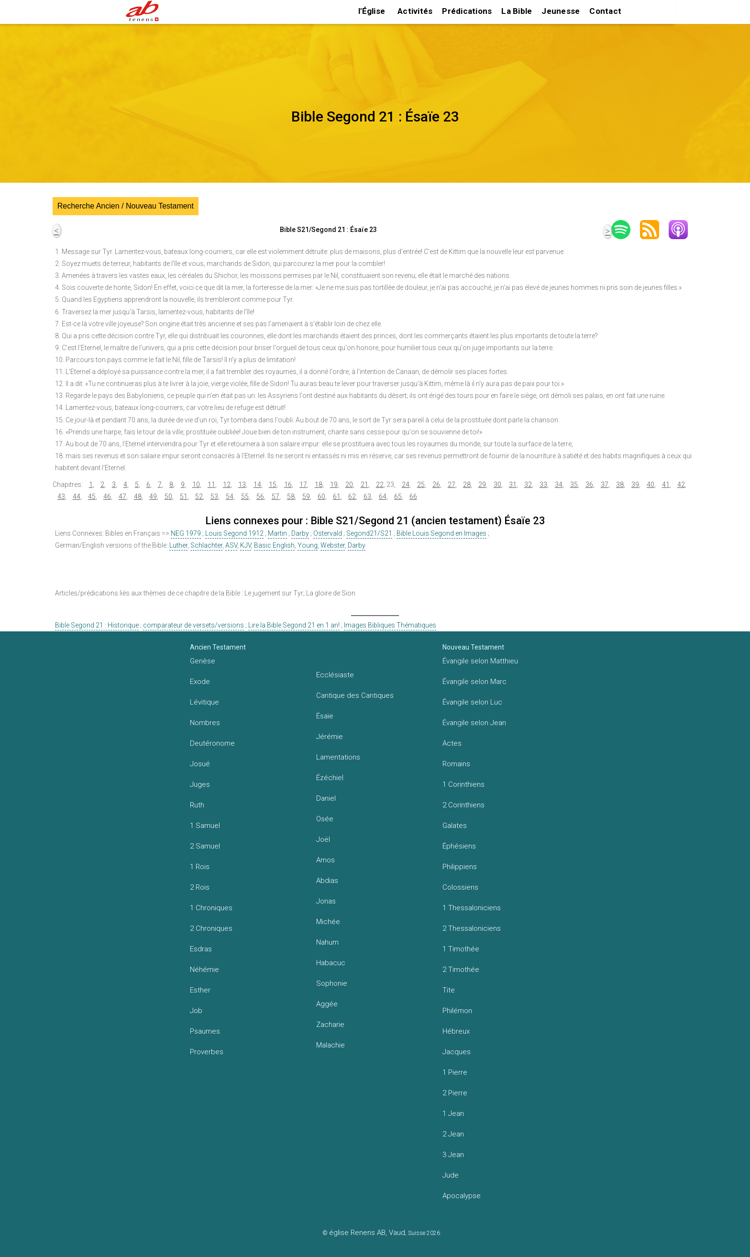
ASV (231, 545)
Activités (414, 11)
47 (122, 496)
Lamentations (338, 757)
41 (666, 484)
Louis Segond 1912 (234, 533)
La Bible (516, 11)
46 (107, 496)
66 (413, 496)
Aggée (327, 1004)
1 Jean (453, 1113)
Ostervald (327, 533)
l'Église (371, 11)
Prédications (467, 11)
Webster (332, 545)
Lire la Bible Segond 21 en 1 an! (294, 625)
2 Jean (453, 1134)
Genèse (202, 661)
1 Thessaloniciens (471, 908)
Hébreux (456, 1031)
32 (528, 484)
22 (380, 484)
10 (196, 484)
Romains (456, 764)
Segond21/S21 (369, 533)
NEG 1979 (186, 533)
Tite (448, 990)
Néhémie (204, 969)
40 (650, 484)
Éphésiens (459, 846)
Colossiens (460, 887)
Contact (605, 11)
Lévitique (204, 702)
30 (497, 484)
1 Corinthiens (463, 784)
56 (260, 496)
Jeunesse (560, 11)
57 (275, 496)
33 (543, 484)
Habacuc (330, 963)
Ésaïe (324, 716)
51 (184, 496)
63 (367, 496)
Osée (324, 819)
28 (467, 484)
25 (421, 484)
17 (303, 484)
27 (451, 484)
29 (482, 484)
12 (227, 484)
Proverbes (206, 1052)
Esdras (201, 949)
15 (272, 484)
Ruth (197, 805)
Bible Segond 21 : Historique (97, 625)
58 (291, 496)
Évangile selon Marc (474, 681)
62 (352, 496)
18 (318, 484)
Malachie (330, 1045)
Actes (452, 743)
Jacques (456, 1052)
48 (138, 496)
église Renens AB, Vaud (367, 1232)
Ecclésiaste (335, 675)
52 (199, 496)
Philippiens (459, 866)
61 (337, 496)
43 (61, 496)
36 (589, 484)
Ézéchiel (329, 777)
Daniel (326, 798)
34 (558, 484)
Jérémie (329, 736)
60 (321, 496)
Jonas (326, 901)
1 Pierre (454, 1072)
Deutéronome (212, 743)
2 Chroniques (211, 928)
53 (214, 496)
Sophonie (331, 983)
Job (196, 1010)
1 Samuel (205, 825)
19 (334, 484)
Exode (200, 681)
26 (436, 484)
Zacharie (330, 1024)
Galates (454, 825)
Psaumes (205, 1031)
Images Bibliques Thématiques (390, 625)
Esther (200, 990)
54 (229, 496)
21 (364, 484)
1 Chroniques (211, 908)
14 (257, 484)
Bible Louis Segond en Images (441, 533)
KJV (245, 545)
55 (245, 496)
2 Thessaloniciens (471, 928)
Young (308, 545)
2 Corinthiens (463, 805)
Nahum (327, 942)
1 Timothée (460, 949)
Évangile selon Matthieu (480, 661)
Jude (450, 1175)
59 (306, 496)
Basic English (274, 545)
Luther (178, 545)
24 (405, 484)
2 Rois (200, 887)
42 (681, 484)
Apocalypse (461, 1195)
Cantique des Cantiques (355, 695)
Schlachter (206, 545)
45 (92, 496)
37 (604, 484)
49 (153, 496)
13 (242, 484)
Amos (325, 860)
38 (620, 484)
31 (513, 484)
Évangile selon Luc (472, 702)
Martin (277, 533)
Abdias (327, 880)
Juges (200, 784)
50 (168, 496)
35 (574, 484)
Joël (323, 839)
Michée (328, 921)
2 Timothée (460, 969)
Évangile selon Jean (474, 722)
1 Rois (200, 866)
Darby (300, 533)
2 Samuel (205, 846)
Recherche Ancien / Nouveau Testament (125, 206)
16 (288, 484)
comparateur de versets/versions (193, 625)
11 (211, 484)
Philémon (457, 1010)
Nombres (205, 722)
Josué (200, 764)
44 (76, 496)
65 (398, 496)
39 (635, 484)
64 (382, 496)
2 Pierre (454, 1093)
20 (349, 484)
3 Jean (453, 1154)
